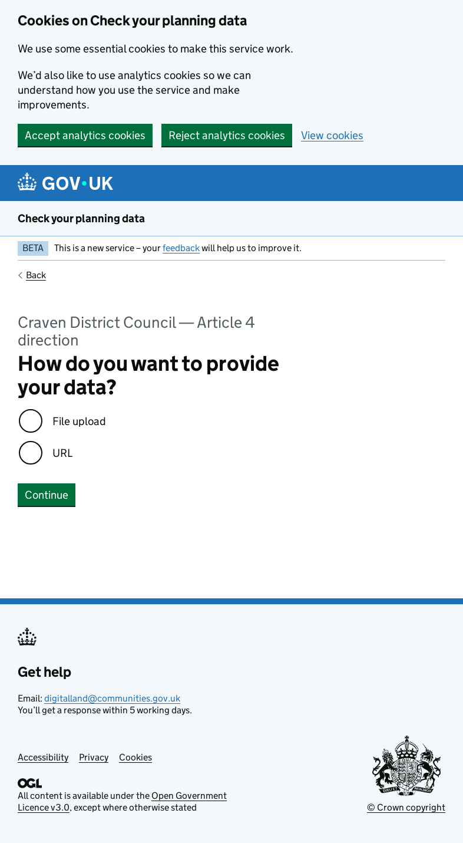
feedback (181, 247)
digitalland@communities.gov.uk (112, 698)
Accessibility (43, 757)
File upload (79, 421)
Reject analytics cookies (226, 135)
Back (36, 275)
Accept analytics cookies (85, 135)
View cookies (332, 135)
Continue (46, 495)
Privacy (93, 757)
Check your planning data (81, 218)
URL (62, 453)
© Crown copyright (406, 807)
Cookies (135, 757)
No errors (41, 544)
